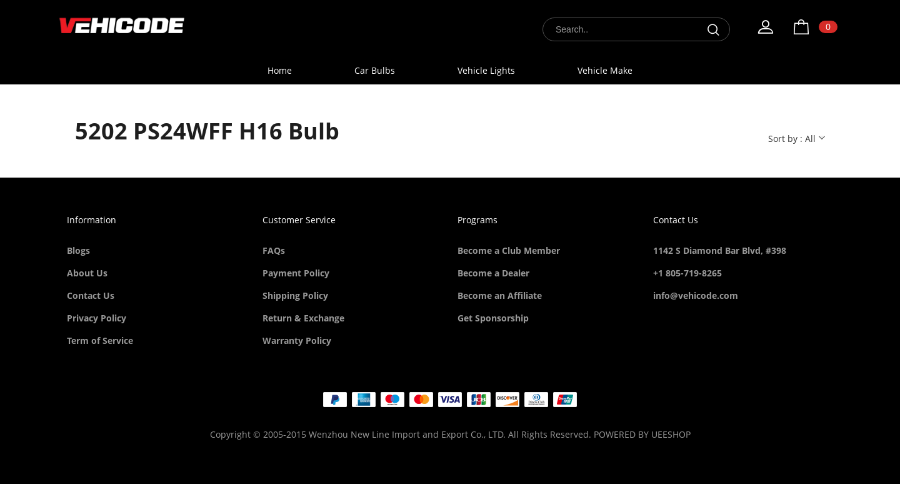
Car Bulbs (374, 70)
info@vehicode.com (695, 295)
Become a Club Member (509, 250)
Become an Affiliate (500, 295)
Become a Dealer (493, 273)
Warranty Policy (296, 340)
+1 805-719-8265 (687, 273)
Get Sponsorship (493, 318)
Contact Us (90, 295)
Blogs (78, 250)
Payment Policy (295, 273)
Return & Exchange (303, 318)
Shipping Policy (295, 295)
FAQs (273, 250)
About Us (87, 273)
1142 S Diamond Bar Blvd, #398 (719, 250)
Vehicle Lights (486, 70)
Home (280, 70)
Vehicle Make (605, 70)
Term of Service (100, 340)
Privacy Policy (96, 318)
